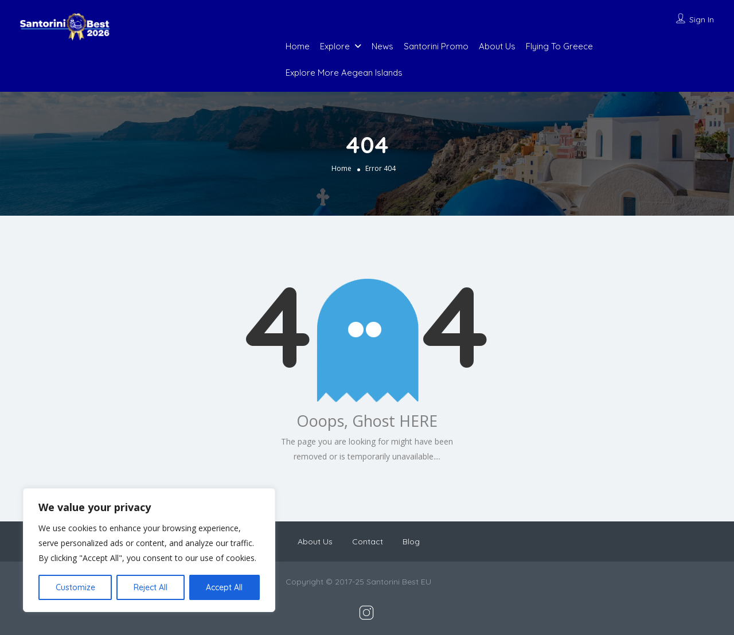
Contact (367, 541)
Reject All (150, 587)
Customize (75, 587)
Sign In (701, 19)
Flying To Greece (559, 46)
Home (298, 46)
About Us (497, 46)
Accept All (224, 587)
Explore (335, 46)
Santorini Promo (436, 46)
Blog (411, 541)
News (382, 46)
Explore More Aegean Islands (344, 72)
